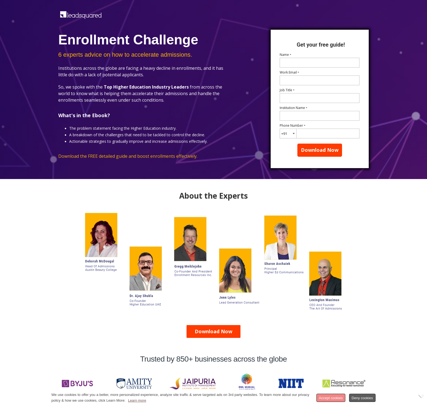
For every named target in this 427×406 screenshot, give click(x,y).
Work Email (289, 72)
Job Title (287, 90)
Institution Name (293, 107)
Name (285, 54)
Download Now (319, 150)
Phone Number (293, 125)
